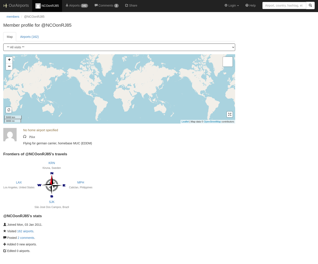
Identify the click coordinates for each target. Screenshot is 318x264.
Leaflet (185, 121)
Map (10, 36)
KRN (52, 163)
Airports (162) (29, 36)
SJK (52, 202)
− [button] (9, 66)
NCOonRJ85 (47, 6)
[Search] (310, 5)
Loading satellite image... (118, 89)
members (13, 16)
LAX (19, 182)
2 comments (25, 238)
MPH (80, 182)
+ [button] (9, 60)
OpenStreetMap (212, 121)
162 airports (25, 231)
